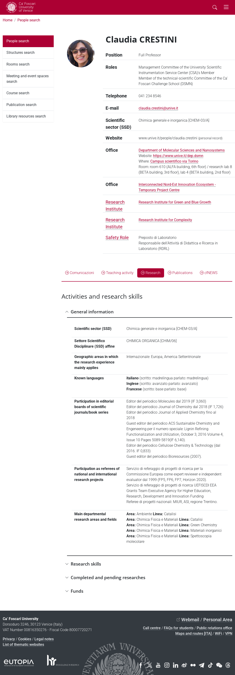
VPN (228, 633)
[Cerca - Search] (215, 7)
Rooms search (18, 64)
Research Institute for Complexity (165, 220)
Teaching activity (117, 273)
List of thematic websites (23, 644)
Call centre (152, 628)
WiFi (218, 633)
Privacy (9, 639)
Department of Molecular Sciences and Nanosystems (182, 150)
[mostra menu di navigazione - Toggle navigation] (226, 7)
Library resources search (26, 116)
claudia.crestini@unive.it (158, 108)
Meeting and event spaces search (27, 79)
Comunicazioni (79, 273)
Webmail (190, 619)
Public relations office (214, 628)
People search (28, 20)
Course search (17, 93)
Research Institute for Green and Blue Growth (175, 202)
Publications (180, 273)
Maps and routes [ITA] (193, 633)
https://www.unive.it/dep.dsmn (178, 156)
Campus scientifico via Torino (174, 161)
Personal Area (217, 619)
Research (150, 273)
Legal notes (44, 639)
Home (7, 20)
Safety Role (117, 237)
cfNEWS (208, 273)
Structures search (20, 52)
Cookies (24, 639)
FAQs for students (178, 628)
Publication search (21, 105)
